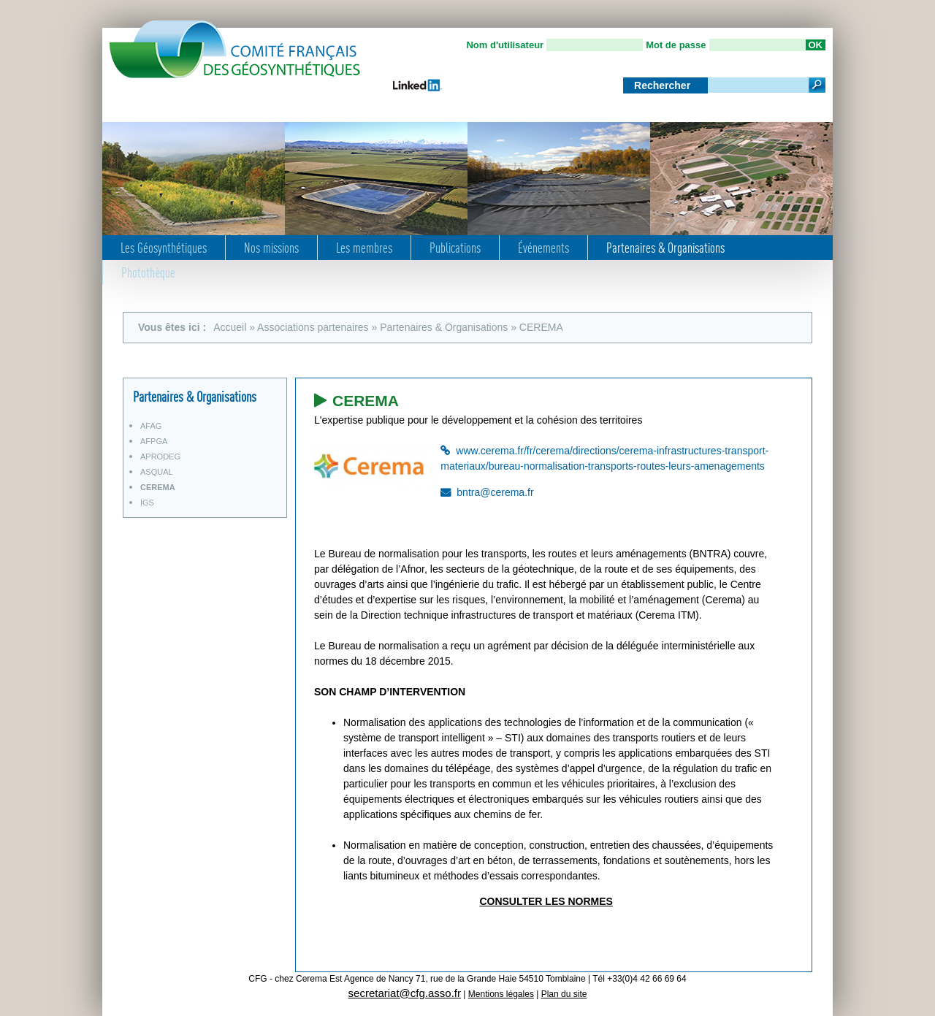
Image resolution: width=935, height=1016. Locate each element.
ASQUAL (156, 471)
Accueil (229, 327)
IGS (147, 502)
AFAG (150, 425)
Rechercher (663, 85)
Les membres (364, 248)
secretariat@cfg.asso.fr (404, 993)
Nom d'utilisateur (504, 44)
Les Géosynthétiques (164, 248)
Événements (543, 248)
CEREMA (157, 487)
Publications (455, 248)
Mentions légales (501, 994)
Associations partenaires (313, 327)
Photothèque (148, 272)
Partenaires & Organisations (665, 248)
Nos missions (271, 248)
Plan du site (564, 994)
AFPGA (153, 441)
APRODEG (160, 456)
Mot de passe (676, 44)
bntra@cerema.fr (495, 492)
